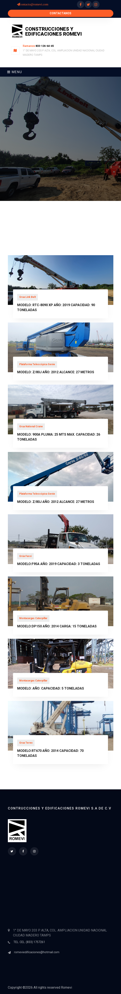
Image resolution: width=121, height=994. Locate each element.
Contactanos (60, 13)
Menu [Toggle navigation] (14, 72)
